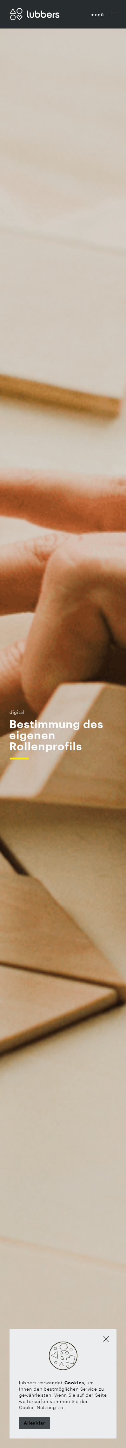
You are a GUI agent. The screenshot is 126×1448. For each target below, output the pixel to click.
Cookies (74, 1382)
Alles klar (34, 1423)
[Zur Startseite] (35, 13)
